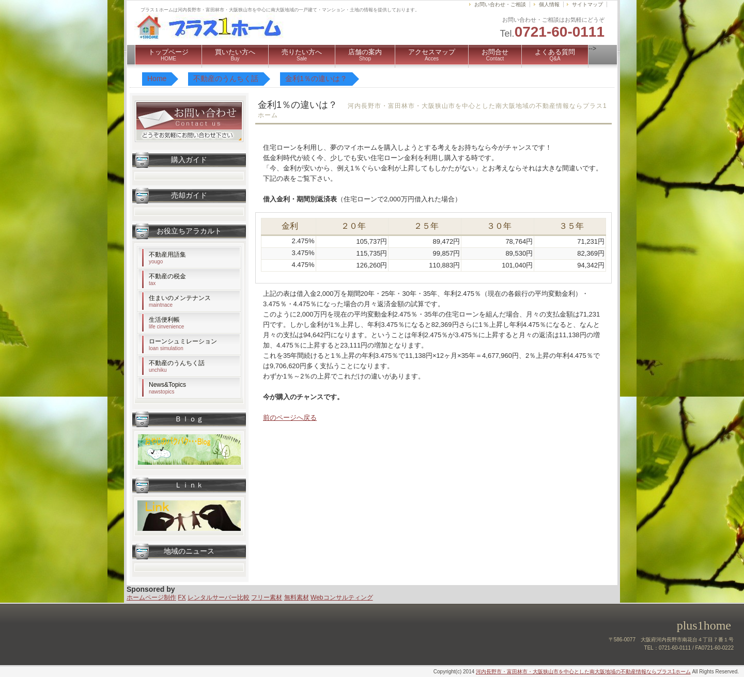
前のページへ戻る (290, 417)
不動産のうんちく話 (177, 366)
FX (181, 597)
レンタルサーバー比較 (219, 597)
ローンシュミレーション (183, 344)
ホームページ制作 (151, 597)
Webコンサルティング (342, 597)
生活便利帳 (166, 322)
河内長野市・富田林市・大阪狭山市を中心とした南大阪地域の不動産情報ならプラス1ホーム (583, 671)
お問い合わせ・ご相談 (500, 4)
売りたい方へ (302, 54)
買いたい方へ (235, 54)
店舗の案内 (365, 54)
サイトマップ (587, 4)
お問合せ (495, 54)
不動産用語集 (167, 257)
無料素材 (296, 597)
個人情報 (549, 4)
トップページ (168, 54)
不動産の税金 (167, 279)
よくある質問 (555, 54)
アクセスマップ (431, 54)
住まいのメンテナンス (180, 301)
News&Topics (167, 388)
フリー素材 (266, 597)
